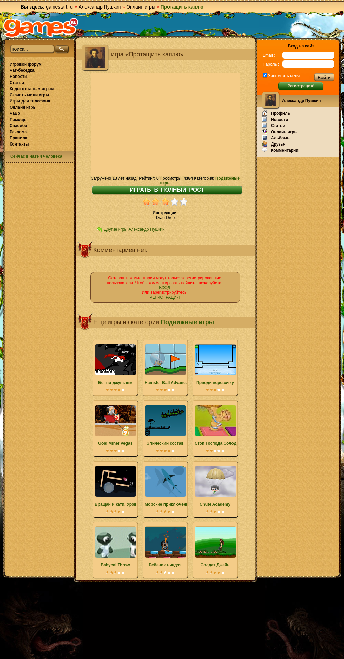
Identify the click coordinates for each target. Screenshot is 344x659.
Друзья (274, 144)
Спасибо (18, 125)
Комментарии (280, 150)
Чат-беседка (22, 70)
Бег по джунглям (115, 364)
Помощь (18, 119)
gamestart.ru (59, 7)
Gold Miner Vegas (115, 425)
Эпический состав (165, 425)
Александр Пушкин (100, 7)
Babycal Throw (115, 546)
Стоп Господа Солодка (218, 425)
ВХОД (164, 287)
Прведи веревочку (215, 364)
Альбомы (276, 137)
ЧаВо (15, 113)
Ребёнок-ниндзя (165, 546)
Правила (18, 138)
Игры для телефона (30, 101)
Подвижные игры (187, 322)
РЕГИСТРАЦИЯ (164, 297)
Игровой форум (26, 64)
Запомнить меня (283, 75)
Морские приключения (168, 486)
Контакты (19, 144)
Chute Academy (215, 486)
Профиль (276, 113)
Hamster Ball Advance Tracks (173, 364)
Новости (18, 76)
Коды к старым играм (32, 88)
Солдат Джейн (215, 546)
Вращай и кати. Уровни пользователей (134, 486)
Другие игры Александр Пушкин (134, 229)
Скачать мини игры (29, 95)
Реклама (18, 131)
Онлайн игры (140, 7)
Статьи (17, 82)
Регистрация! (300, 86)
